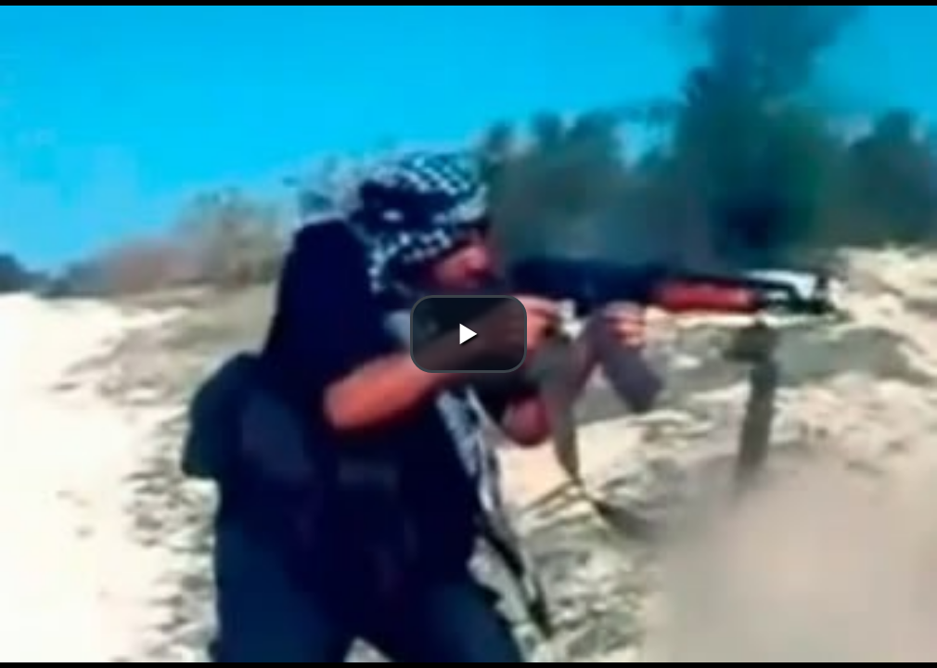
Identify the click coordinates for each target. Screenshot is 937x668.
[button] (468, 334)
